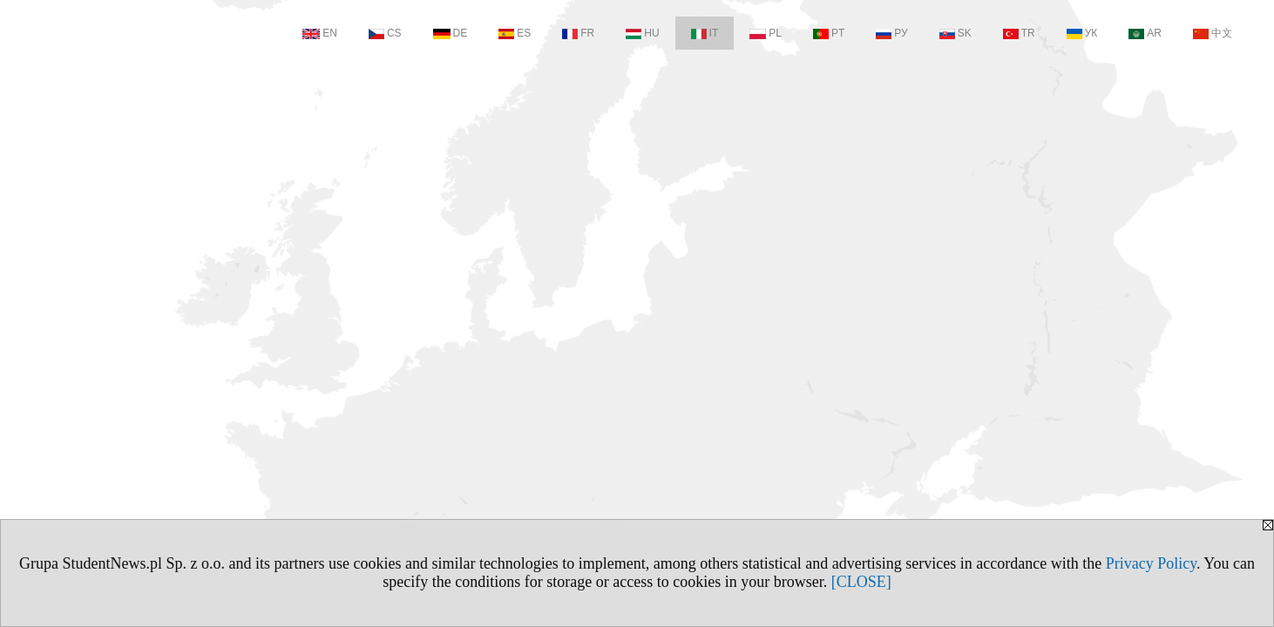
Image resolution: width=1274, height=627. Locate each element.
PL (765, 33)
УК (1082, 33)
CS (385, 33)
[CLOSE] (861, 581)
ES (514, 33)
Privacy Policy (1151, 563)
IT (705, 33)
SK (955, 33)
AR (1145, 33)
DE (450, 33)
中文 (1212, 33)
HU (642, 33)
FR (578, 33)
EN (319, 33)
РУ (891, 33)
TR (1019, 33)
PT (828, 33)
